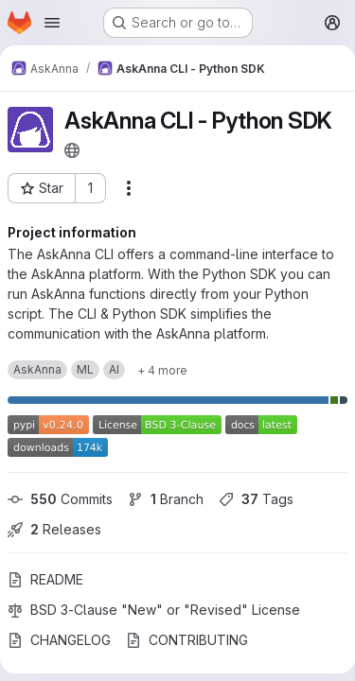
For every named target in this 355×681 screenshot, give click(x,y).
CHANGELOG (59, 640)
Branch (166, 499)
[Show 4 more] (162, 369)
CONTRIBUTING (187, 640)
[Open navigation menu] (52, 23)
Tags (256, 499)
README (45, 579)
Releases (54, 529)
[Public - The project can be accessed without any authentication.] (72, 150)
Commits (60, 499)
